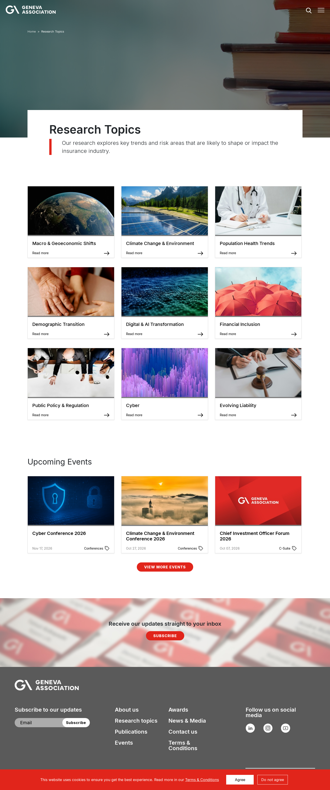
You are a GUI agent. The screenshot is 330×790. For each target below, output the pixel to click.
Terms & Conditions (182, 745)
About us (127, 710)
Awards (178, 710)
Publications (131, 732)
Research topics (136, 721)
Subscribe (165, 635)
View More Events (165, 567)
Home (32, 31)
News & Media (187, 721)
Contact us (182, 732)
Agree (240, 779)
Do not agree (272, 779)
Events (124, 743)
